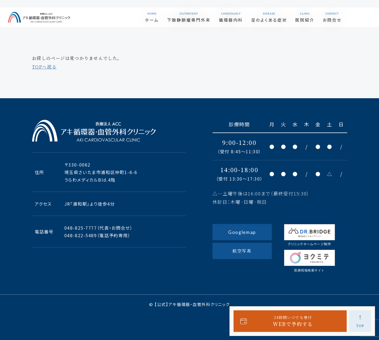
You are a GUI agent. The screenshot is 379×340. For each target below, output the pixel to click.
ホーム (165, 13)
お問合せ (345, 13)
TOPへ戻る (44, 67)
